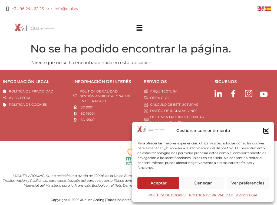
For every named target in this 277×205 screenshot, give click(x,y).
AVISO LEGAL (247, 195)
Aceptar (158, 183)
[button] (266, 130)
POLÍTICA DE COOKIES (167, 195)
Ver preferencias (248, 183)
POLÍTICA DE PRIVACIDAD (211, 195)
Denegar (203, 183)
